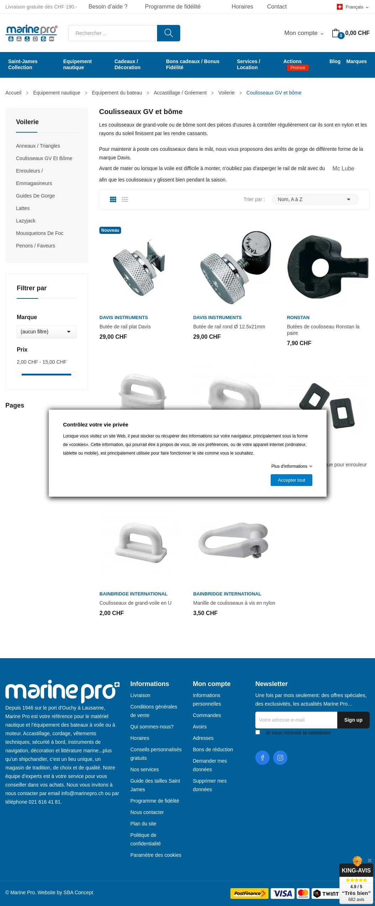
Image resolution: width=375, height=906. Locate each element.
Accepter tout (291, 480)
